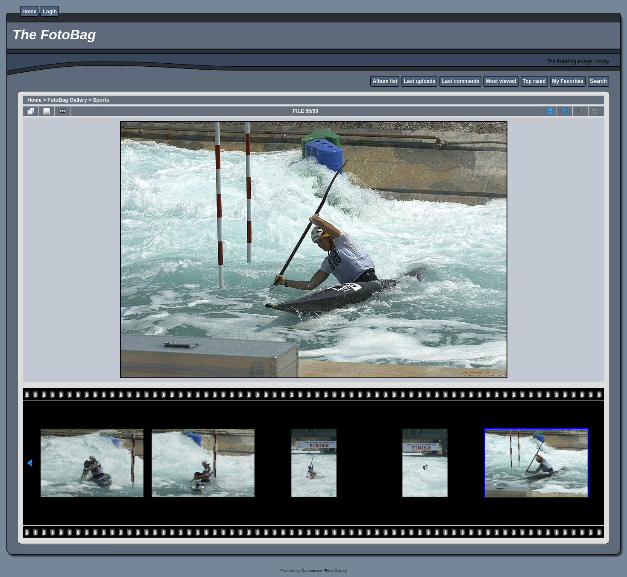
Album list (384, 81)
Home (29, 12)
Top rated (534, 81)
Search (598, 81)
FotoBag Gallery (67, 100)
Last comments (460, 81)
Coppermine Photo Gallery (324, 570)
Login (50, 12)
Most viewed (501, 81)
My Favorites (567, 81)
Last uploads (419, 81)
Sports (101, 100)
